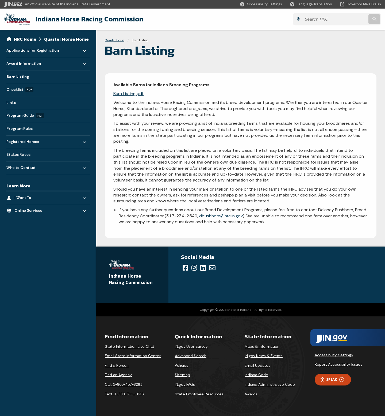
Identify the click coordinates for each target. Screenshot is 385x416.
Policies (181, 365)
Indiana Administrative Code (270, 384)
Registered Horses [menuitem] (22, 140)
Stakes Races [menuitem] (18, 154)
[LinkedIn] (203, 267)
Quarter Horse (114, 40)
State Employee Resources (199, 394)
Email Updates (257, 365)
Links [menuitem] (11, 102)
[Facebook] (185, 267)
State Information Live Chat (129, 346)
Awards (251, 394)
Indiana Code (256, 374)
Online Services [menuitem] (30, 209)
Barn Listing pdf (128, 93)
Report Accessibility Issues (338, 364)
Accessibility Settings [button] (334, 355)
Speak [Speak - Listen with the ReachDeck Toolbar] (332, 379)
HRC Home (25, 39)
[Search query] (335, 19)
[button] (261, 4)
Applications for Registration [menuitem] (32, 49)
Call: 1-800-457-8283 (123, 384)
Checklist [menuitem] (19, 89)
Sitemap (182, 374)
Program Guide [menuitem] (25, 115)
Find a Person (117, 365)
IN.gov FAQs (185, 384)
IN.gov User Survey (191, 346)
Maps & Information (262, 346)
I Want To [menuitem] (30, 196)
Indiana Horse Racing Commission (89, 19)
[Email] (212, 267)
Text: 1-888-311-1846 (124, 394)
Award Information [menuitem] (23, 62)
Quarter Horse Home (66, 39)
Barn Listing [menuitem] (17, 76)
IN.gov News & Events (264, 355)
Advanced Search (190, 355)
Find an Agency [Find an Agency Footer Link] (118, 374)
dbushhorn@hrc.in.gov (221, 216)
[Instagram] (194, 267)
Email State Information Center (133, 355)
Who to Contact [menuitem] (22, 166)
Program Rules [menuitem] (19, 128)
